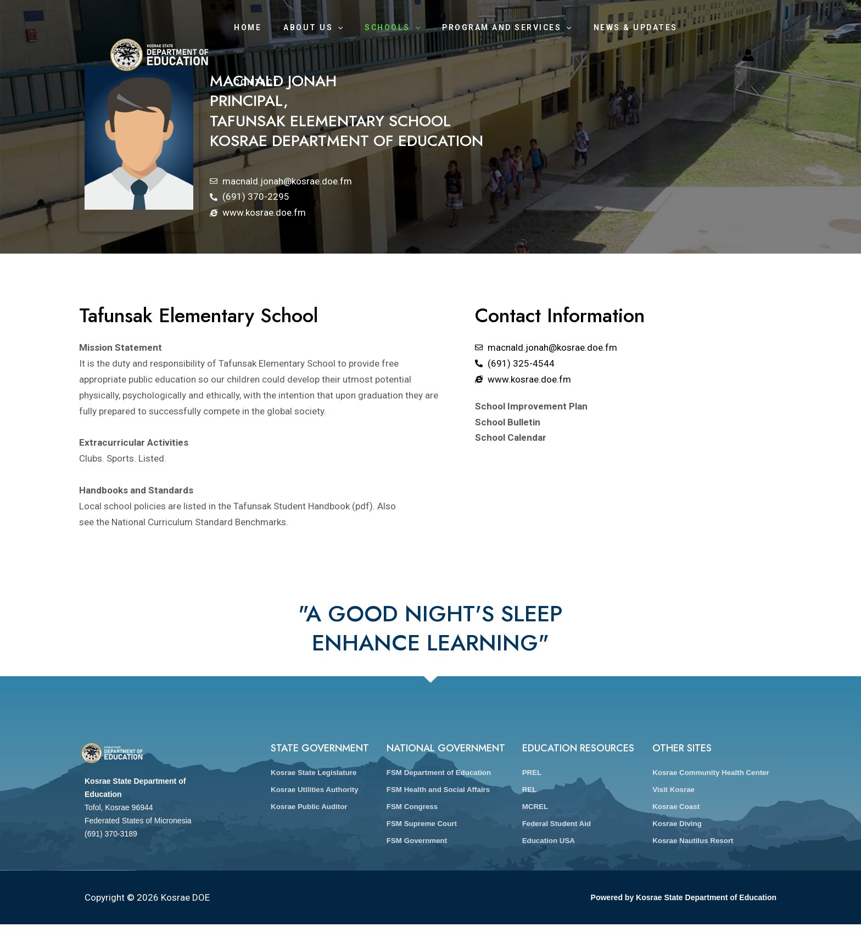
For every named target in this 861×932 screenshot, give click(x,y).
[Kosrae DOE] (159, 26)
